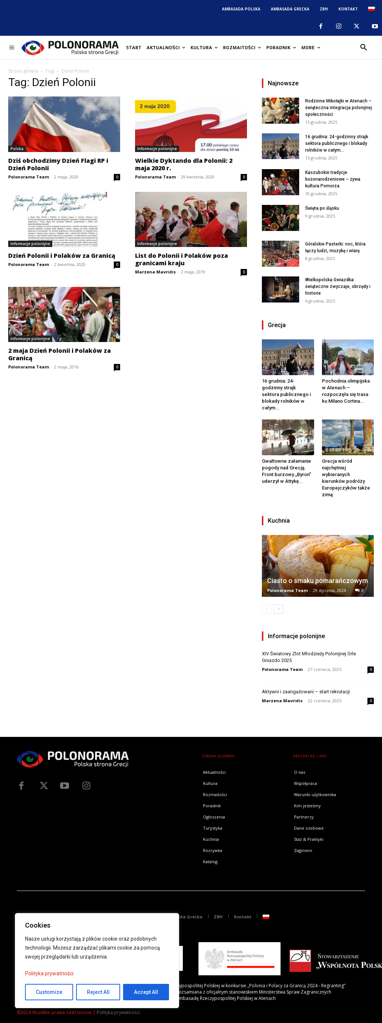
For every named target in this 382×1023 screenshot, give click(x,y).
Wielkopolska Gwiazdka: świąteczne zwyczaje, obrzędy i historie (337, 286)
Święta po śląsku (322, 208)
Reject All (98, 992)
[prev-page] (266, 609)
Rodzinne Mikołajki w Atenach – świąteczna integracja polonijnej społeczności (338, 107)
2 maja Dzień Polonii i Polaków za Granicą (59, 354)
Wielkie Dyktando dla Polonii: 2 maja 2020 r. (183, 164)
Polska (17, 148)
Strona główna (23, 71)
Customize (49, 992)
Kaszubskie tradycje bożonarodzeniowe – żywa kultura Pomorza (332, 179)
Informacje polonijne (157, 148)
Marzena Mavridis (155, 272)
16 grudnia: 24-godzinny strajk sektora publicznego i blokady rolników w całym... (336, 143)
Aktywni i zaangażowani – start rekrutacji (306, 691)
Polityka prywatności (49, 973)
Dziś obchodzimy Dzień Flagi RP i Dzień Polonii (58, 164)
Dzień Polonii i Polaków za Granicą (61, 255)
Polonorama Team (28, 177)
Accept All (146, 992)
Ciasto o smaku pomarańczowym (317, 581)
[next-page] (278, 609)
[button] (364, 48)
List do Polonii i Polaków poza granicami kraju (181, 259)
